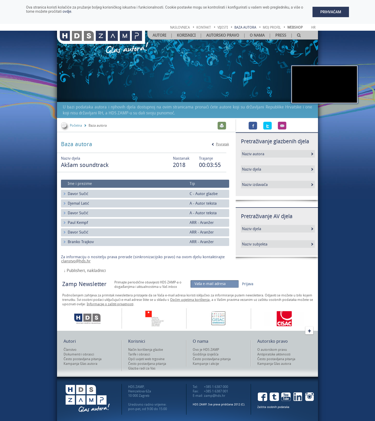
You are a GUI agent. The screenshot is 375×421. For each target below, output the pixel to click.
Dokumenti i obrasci (79, 354)
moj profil (272, 27)
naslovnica (180, 27)
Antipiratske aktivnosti (273, 354)
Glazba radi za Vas (141, 368)
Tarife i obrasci (139, 354)
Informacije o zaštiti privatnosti (110, 304)
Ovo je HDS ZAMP (206, 350)
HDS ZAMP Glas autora (88, 398)
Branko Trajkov (81, 241)
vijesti (222, 27)
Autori (159, 35)
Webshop (295, 27)
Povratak (222, 144)
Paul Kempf (78, 222)
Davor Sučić (78, 193)
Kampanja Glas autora (80, 364)
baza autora (245, 27)
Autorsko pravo (222, 35)
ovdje (67, 11)
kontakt (203, 27)
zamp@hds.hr (214, 396)
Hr (313, 27)
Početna (76, 125)
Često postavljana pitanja (83, 359)
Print (221, 125)
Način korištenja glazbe (145, 350)
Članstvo (70, 350)
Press (280, 35)
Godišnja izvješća (205, 354)
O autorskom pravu (272, 350)
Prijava (247, 284)
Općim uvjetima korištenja (190, 300)
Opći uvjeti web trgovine (146, 359)
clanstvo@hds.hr (76, 261)
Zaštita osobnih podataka (273, 407)
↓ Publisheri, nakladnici (85, 271)
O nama (257, 35)
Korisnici (186, 35)
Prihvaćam (330, 12)
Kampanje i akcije (206, 364)
